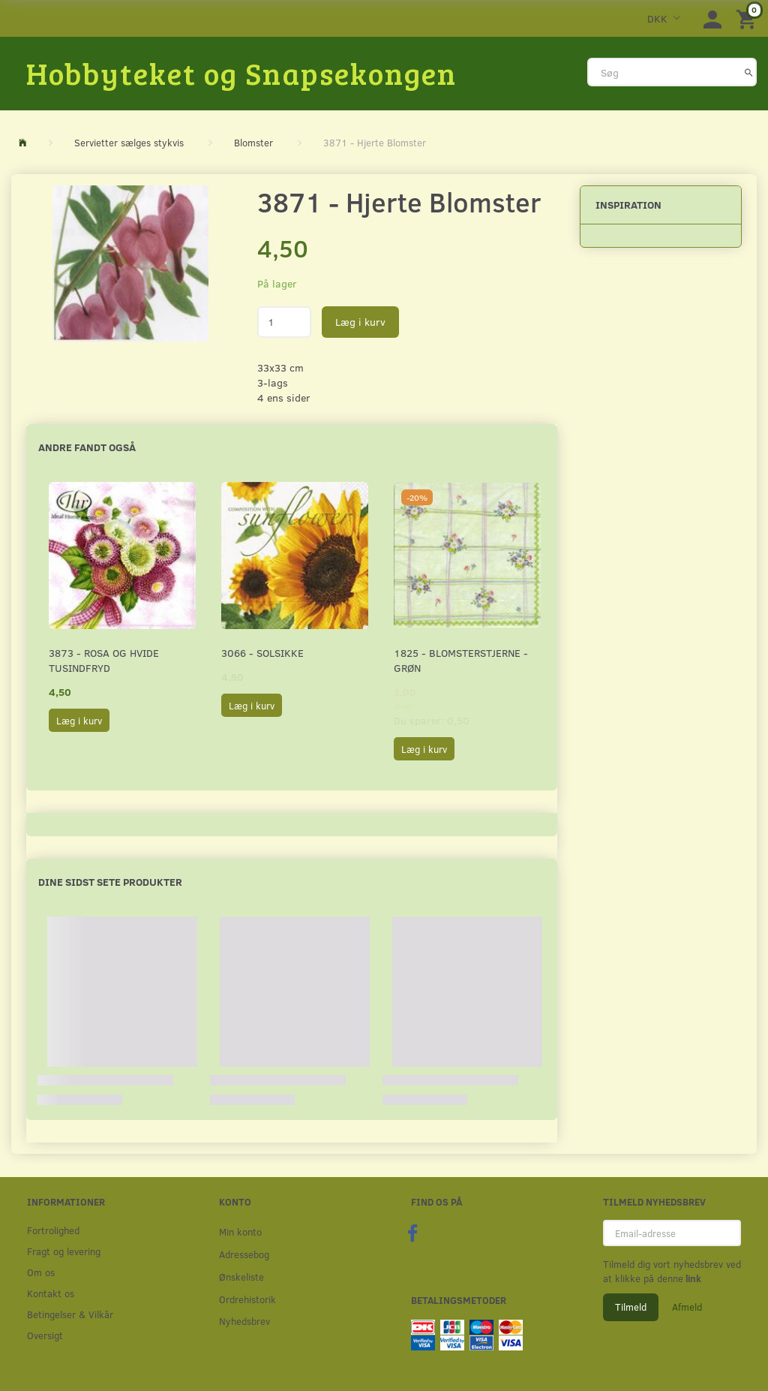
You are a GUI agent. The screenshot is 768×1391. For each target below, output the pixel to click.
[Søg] (749, 72)
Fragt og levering (63, 1251)
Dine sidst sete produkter (110, 882)
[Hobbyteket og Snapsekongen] (241, 73)
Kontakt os (50, 1293)
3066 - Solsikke (262, 653)
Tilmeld (630, 1307)
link (692, 1278)
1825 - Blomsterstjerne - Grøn (461, 660)
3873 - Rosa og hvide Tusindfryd (104, 660)
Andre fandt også (87, 447)
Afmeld (687, 1307)
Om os (41, 1272)
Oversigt (45, 1335)
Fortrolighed (53, 1230)
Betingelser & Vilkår (70, 1314)
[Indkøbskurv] (748, 18)
